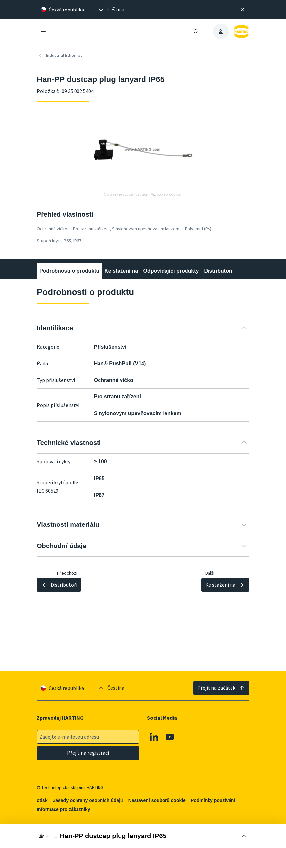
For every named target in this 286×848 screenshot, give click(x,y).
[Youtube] (170, 737)
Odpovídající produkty (171, 271)
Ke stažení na (121, 271)
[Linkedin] (154, 737)
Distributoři (218, 271)
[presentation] (111, 9)
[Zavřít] (243, 9)
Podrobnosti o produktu (69, 271)
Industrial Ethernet (59, 55)
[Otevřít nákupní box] (143, 836)
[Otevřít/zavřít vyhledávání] (195, 31)
